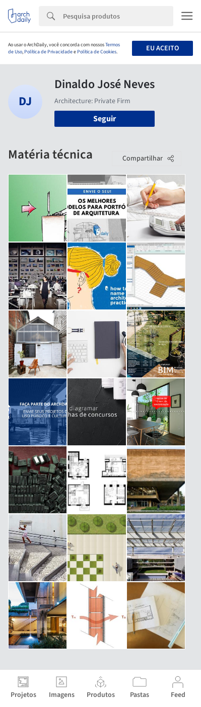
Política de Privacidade (48, 51)
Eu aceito (162, 48)
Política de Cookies (96, 51)
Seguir (104, 118)
